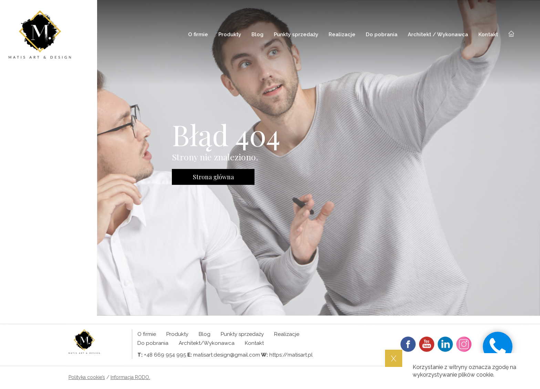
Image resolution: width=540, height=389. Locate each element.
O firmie (198, 34)
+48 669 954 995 (165, 355)
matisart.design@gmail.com (226, 355)
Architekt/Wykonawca (207, 343)
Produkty (229, 34)
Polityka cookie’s (87, 377)
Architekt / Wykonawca (438, 34)
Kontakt (488, 34)
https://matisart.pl (291, 355)
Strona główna (213, 177)
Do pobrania (381, 34)
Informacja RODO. (130, 377)
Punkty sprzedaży (296, 34)
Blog (257, 34)
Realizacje (342, 34)
